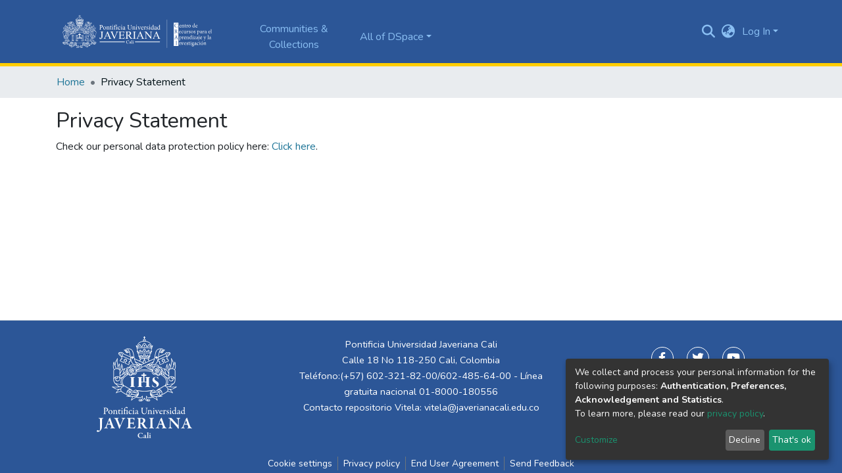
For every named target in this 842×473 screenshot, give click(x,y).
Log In (756, 31)
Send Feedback (542, 463)
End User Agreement (455, 463)
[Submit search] (709, 31)
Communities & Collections (294, 37)
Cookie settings (300, 463)
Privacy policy (371, 463)
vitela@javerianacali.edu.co (481, 407)
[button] (728, 31)
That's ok (791, 440)
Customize (596, 440)
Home (71, 82)
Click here (294, 146)
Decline (744, 440)
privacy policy (735, 413)
